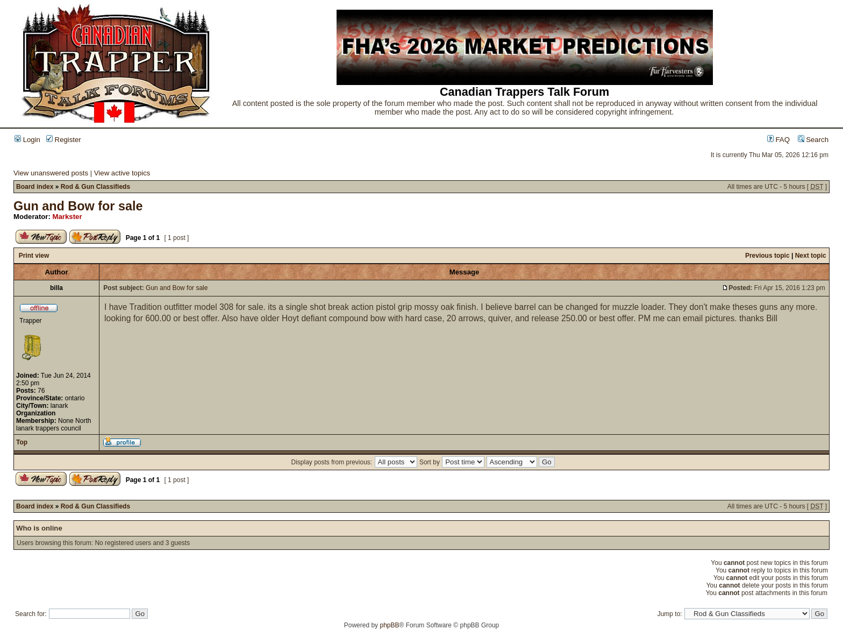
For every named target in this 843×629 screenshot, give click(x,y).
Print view (34, 255)
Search (813, 140)
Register (63, 140)
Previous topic (767, 255)
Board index (34, 186)
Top (21, 442)
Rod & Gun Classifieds (95, 186)
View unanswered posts (50, 173)
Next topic (810, 255)
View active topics (122, 173)
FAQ (778, 140)
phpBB (389, 625)
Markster (67, 217)
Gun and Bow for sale (77, 206)
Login (27, 140)
